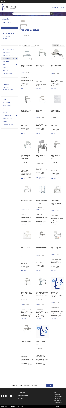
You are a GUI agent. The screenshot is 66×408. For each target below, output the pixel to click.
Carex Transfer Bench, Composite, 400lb (56, 112)
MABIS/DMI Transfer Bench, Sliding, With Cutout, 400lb (56, 247)
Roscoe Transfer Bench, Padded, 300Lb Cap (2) (25, 157)
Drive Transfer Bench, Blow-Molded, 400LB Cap (26, 294)
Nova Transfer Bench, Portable (41, 111)
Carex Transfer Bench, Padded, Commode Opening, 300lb (56, 202)
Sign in (22, 72)
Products (55, 7)
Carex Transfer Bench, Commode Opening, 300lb (25, 247)
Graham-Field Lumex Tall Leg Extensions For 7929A (41, 202)
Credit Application (58, 400)
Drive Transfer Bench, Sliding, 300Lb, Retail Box (56, 65)
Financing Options (58, 402)
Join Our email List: (17, 385)
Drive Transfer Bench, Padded (41, 156)
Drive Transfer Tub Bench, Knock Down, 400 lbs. (26, 65)
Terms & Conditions (58, 396)
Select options (41, 163)
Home (55, 392)
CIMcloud (63, 406)
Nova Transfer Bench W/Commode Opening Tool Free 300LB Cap (41, 247)
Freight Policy (57, 394)
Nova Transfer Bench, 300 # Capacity (26, 111)
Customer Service (22, 401)
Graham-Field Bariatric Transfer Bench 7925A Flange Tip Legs (56, 294)
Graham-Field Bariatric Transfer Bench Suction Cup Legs (41, 342)
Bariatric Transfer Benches (26, 34)
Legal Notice (57, 398)
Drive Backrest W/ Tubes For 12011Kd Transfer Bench (26, 341)
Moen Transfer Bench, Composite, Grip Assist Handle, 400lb (42, 294)
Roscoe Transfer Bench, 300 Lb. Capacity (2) (40, 65)
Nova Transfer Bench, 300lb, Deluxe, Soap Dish (56, 157)
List (62, 45)
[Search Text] (33, 13)
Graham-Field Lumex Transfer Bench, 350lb (27, 201)
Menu (3, 1)
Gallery (55, 45)
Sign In (62, 7)
